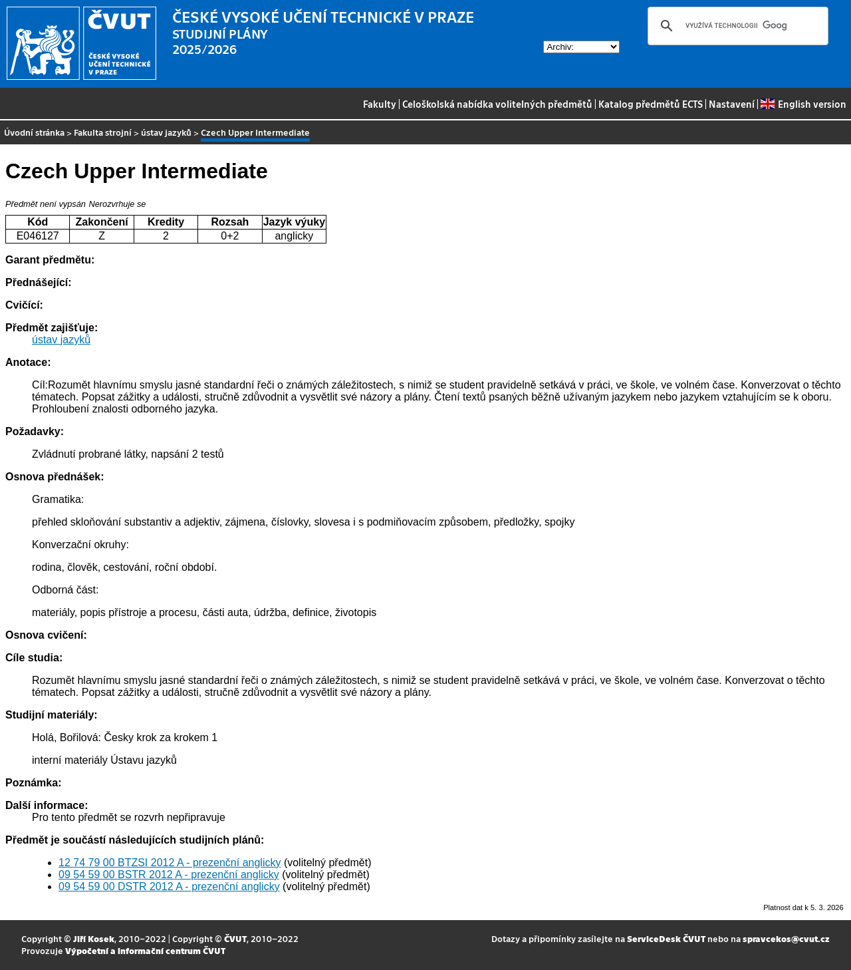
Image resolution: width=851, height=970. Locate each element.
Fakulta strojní (103, 132)
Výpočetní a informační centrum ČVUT (145, 950)
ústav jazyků (166, 132)
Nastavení (732, 104)
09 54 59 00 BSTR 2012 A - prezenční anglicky (169, 874)
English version (803, 104)
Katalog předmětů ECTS (650, 104)
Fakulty (379, 104)
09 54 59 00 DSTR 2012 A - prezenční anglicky (169, 886)
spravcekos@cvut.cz (786, 938)
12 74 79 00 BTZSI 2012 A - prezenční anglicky (170, 862)
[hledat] (736, 26)
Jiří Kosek (93, 938)
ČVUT (235, 938)
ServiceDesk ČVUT (666, 938)
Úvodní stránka (34, 132)
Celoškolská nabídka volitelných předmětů (497, 104)
